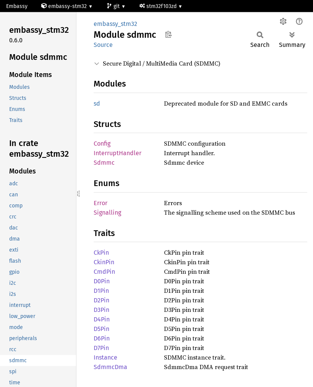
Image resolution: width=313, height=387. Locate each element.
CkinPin (104, 262)
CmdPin (104, 271)
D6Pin (102, 338)
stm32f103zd (158, 6)
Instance (105, 357)
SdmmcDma (110, 367)
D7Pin (101, 348)
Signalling (107, 212)
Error (100, 203)
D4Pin (102, 319)
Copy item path (168, 34)
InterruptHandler (117, 153)
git (114, 6)
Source (103, 44)
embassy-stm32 (64, 6)
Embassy (17, 6)
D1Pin (101, 290)
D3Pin (101, 309)
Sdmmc (104, 162)
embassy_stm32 (115, 23)
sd (97, 103)
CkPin (101, 252)
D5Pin (101, 328)
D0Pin (102, 281)
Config (102, 143)
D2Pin (101, 300)
